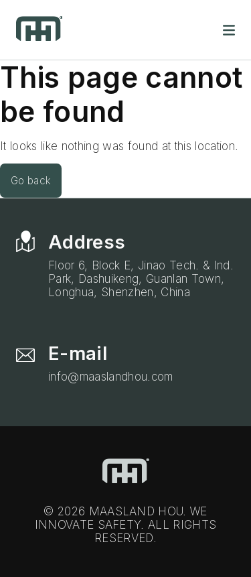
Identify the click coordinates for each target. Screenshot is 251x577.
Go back (31, 180)
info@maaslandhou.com (110, 376)
